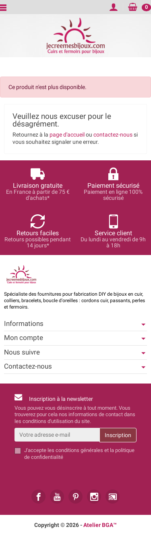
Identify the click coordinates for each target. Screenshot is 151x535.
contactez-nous (112, 134)
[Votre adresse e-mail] (56, 435)
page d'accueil (67, 134)
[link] (38, 496)
